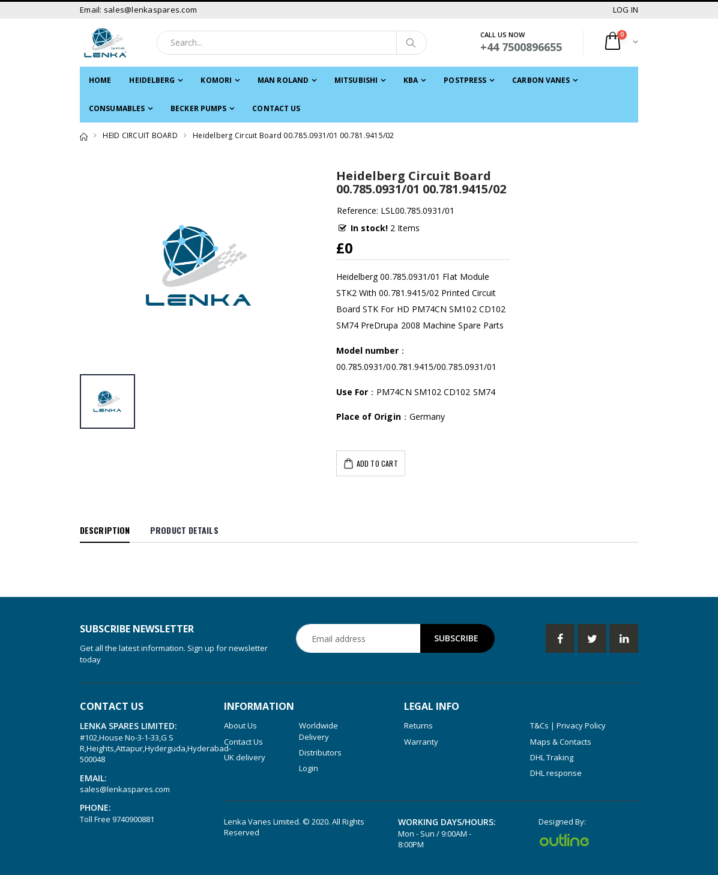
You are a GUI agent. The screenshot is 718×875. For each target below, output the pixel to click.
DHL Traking (551, 757)
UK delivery (244, 757)
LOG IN (626, 9)
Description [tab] (105, 530)
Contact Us (276, 108)
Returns (418, 725)
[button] (620, 42)
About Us (240, 725)
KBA (410, 80)
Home (100, 80)
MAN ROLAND (283, 80)
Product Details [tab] (184, 530)
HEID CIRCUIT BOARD (140, 135)
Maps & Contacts (560, 741)
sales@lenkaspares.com (125, 789)
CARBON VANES (541, 80)
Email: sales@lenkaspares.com (138, 9)
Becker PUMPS (198, 108)
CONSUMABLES (117, 108)
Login (308, 768)
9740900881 (133, 819)
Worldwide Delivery (318, 731)
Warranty (421, 741)
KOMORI (216, 80)
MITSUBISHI (356, 80)
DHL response (556, 773)
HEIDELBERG (152, 80)
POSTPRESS (465, 80)
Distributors (320, 752)
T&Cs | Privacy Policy (568, 725)
